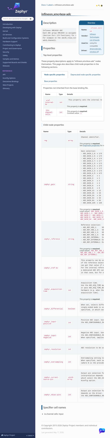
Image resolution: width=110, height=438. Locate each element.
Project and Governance (12, 48)
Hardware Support (10, 41)
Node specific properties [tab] (54, 75)
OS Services (7, 34)
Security (6, 52)
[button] (31, 19)
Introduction (8, 24)
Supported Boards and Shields (15, 62)
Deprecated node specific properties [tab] (85, 75)
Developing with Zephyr (12, 27)
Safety (5, 55)
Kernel (5, 31)
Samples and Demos (11, 59)
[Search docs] (18, 19)
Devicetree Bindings (10, 81)
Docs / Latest (47, 5)
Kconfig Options (9, 78)
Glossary (6, 88)
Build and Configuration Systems (16, 38)
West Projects (8, 85)
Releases (6, 66)
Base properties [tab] (50, 81)
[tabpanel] (72, 103)
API (4, 74)
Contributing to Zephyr (12, 45)
